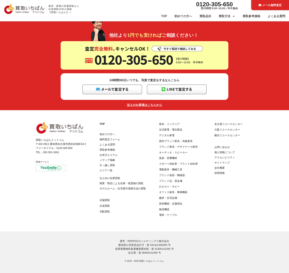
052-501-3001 (51, 152)
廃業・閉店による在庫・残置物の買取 (121, 183)
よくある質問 (276, 16)
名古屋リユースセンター (228, 124)
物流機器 (164, 209)
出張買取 (105, 205)
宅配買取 (105, 211)
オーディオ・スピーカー (173, 152)
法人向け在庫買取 (110, 178)
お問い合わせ (222, 147)
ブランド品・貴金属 (170, 180)
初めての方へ (183, 16)
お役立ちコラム (109, 154)
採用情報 (219, 172)
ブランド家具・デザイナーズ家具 (178, 146)
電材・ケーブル (168, 214)
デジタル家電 (167, 135)
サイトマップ (222, 162)
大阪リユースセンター (227, 129)
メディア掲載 (107, 160)
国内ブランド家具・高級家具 (176, 141)
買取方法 (227, 16)
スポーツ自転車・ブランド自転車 (178, 163)
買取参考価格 (251, 16)
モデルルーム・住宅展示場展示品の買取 (123, 188)
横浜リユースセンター (227, 135)
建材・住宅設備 (168, 197)
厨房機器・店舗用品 (170, 203)
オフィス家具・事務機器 (173, 192)
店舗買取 (105, 200)
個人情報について (224, 152)
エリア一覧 (106, 170)
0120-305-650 (214, 4)
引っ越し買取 (107, 165)
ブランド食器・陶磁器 (172, 175)
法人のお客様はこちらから (144, 105)
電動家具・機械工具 (170, 169)
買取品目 (205, 16)
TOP (164, 16)
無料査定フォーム (110, 139)
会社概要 (219, 167)
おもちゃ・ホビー (169, 186)
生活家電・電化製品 (170, 129)
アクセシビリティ (224, 157)
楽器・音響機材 (168, 158)
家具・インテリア (169, 124)
